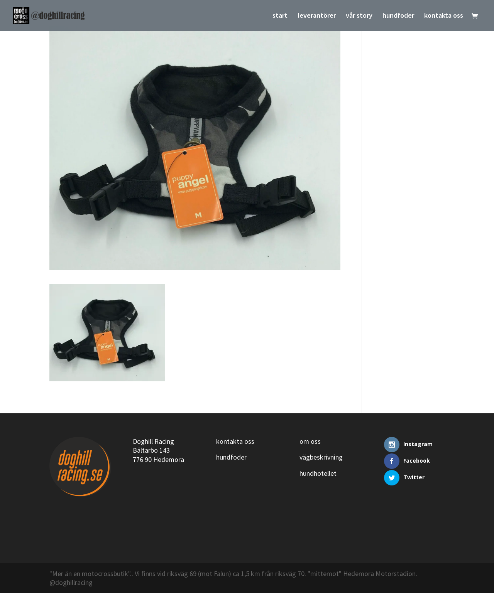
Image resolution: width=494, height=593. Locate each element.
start (280, 16)
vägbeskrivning (321, 457)
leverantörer (317, 16)
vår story (359, 16)
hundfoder (398, 16)
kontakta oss (443, 16)
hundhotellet (318, 473)
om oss (310, 441)
